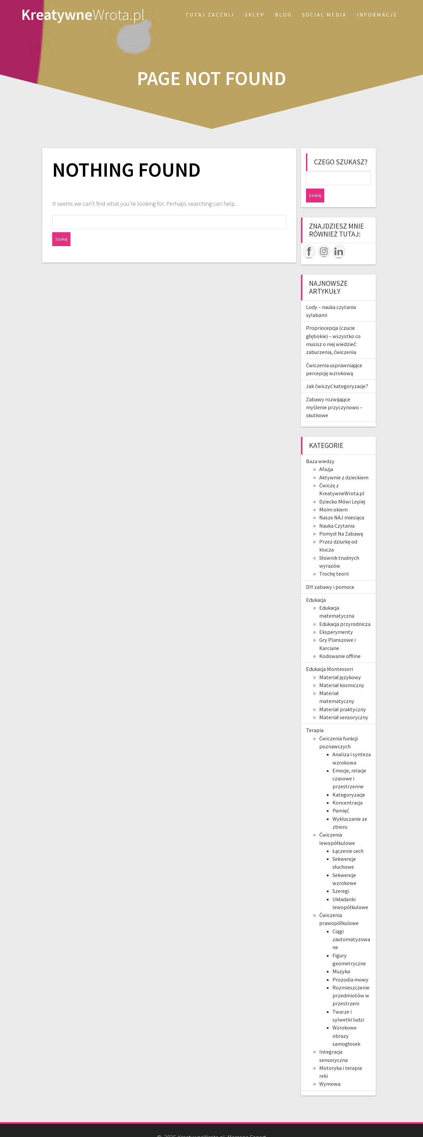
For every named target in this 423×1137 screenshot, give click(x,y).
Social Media (324, 14)
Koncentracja (347, 788)
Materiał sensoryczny (343, 703)
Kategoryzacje (348, 780)
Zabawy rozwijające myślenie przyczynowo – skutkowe (334, 393)
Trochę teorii (334, 559)
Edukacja (316, 586)
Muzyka (341, 957)
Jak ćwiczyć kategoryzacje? (337, 372)
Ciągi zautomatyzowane (351, 925)
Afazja (326, 455)
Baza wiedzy (320, 447)
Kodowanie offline (340, 642)
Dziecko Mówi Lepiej (342, 487)
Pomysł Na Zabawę (341, 519)
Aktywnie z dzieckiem (343, 463)
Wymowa (329, 1070)
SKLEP (255, 14)
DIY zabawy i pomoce (330, 573)
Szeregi (340, 877)
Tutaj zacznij (210, 14)
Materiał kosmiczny (341, 671)
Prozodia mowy (350, 965)
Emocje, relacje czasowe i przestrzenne (349, 764)
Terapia (315, 716)
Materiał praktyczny (342, 695)
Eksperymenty (336, 618)
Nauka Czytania (337, 511)
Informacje (377, 14)
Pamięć (340, 796)
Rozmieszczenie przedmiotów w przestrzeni (350, 981)
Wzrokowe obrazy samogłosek (346, 1021)
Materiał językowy (340, 663)
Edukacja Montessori (329, 655)
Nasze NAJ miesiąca (341, 503)
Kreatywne (83, 14)
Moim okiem (333, 495)
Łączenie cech (348, 837)
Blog (283, 14)
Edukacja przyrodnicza (344, 610)
